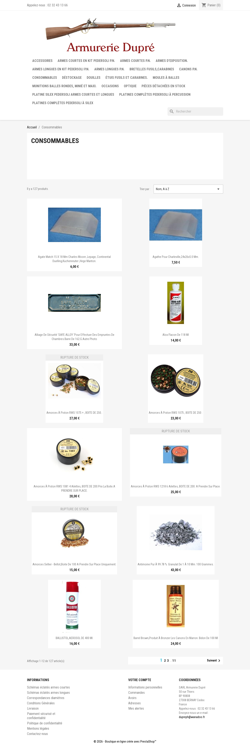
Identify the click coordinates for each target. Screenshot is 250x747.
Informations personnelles (145, 687)
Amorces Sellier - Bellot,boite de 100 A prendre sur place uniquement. (74, 564)
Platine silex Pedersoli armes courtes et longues (73, 95)
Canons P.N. (188, 69)
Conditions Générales (41, 703)
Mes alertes (136, 708)
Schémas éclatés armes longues (48, 693)
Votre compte (139, 680)
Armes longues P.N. (109, 69)
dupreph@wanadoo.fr (192, 717)
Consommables (44, 78)
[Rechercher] (195, 111)
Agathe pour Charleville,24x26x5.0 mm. (176, 257)
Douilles (93, 78)
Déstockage (72, 78)
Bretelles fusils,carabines (152, 69)
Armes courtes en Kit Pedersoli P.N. (86, 61)
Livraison (33, 708)
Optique (130, 86)
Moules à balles (166, 78)
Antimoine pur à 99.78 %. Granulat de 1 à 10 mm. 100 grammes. (176, 564)
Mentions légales (38, 729)
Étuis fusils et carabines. (126, 78)
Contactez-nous (37, 734)
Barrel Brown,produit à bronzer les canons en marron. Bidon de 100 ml (176, 638)
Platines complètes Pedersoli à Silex (62, 103)
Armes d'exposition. (172, 61)
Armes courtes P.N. (135, 61)
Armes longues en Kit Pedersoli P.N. (60, 69)
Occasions (110, 86)
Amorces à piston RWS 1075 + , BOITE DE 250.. (74, 412)
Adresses (134, 703)
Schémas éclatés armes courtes (48, 687)
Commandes (136, 693)
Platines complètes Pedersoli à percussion (155, 95)
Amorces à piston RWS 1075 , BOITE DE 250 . (176, 412)
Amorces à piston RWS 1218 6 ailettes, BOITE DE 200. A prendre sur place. (175, 486)
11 (174, 660)
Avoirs (132, 698)
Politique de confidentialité (44, 723)
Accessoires (42, 61)
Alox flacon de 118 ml (175, 334)
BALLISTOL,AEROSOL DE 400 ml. (74, 638)
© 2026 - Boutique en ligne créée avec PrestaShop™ (125, 741)
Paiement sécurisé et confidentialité (41, 716)
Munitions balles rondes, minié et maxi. (64, 86)
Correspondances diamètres (45, 698)
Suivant (214, 660)
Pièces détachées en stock (163, 86)
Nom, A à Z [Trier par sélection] (188, 189)
